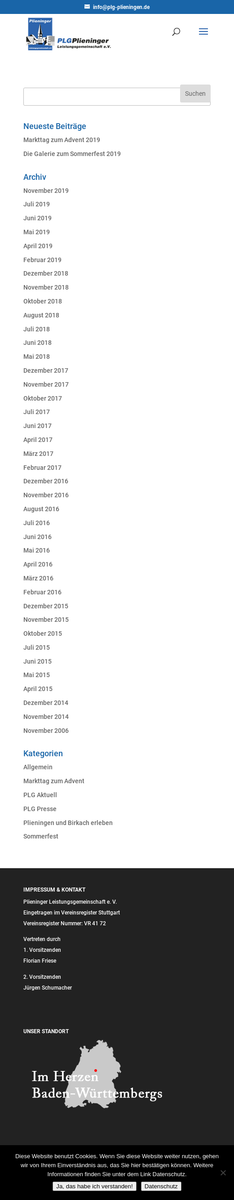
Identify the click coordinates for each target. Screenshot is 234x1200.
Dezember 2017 (45, 370)
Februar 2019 (42, 259)
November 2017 (46, 384)
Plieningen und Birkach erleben (68, 822)
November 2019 (46, 190)
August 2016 (41, 509)
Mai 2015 (36, 674)
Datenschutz (161, 1186)
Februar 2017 (42, 467)
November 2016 (46, 495)
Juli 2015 (36, 647)
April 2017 (38, 439)
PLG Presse (40, 808)
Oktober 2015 (42, 633)
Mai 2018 (36, 356)
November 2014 (46, 716)
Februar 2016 (42, 592)
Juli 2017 (36, 411)
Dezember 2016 (45, 481)
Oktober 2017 (42, 398)
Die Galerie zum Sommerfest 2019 (72, 153)
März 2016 (38, 578)
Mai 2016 (36, 550)
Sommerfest (40, 836)
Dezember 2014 (45, 702)
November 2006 (46, 730)
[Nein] (222, 1172)
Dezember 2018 (45, 273)
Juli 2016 (36, 522)
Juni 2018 (37, 342)
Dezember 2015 (45, 606)
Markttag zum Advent (53, 781)
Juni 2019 (37, 218)
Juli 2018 (36, 329)
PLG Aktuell (40, 795)
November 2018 (46, 287)
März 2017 (38, 453)
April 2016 (38, 564)
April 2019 (38, 246)
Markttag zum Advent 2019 (61, 139)
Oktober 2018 (42, 301)
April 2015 (38, 688)
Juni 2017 (37, 425)
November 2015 (46, 619)
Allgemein (38, 767)
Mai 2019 (36, 232)
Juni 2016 (37, 536)
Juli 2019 (36, 204)
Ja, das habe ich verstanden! (94, 1186)
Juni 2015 (37, 661)
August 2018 (41, 315)
